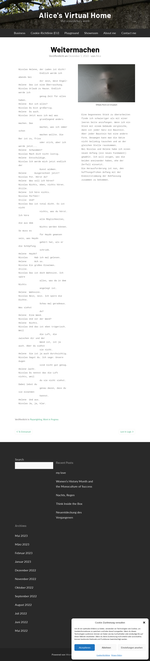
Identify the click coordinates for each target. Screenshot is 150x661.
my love (61, 472)
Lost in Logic (126, 431)
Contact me (128, 33)
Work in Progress (50, 419)
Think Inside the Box (69, 503)
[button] (144, 622)
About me (109, 33)
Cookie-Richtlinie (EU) (45, 33)
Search (19, 459)
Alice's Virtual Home (75, 14)
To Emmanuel (24, 431)
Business (19, 33)
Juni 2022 (21, 622)
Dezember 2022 (25, 570)
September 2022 (26, 596)
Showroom (91, 33)
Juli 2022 (21, 613)
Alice (98, 55)
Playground (71, 33)
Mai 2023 (21, 535)
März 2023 (22, 544)
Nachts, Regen (65, 495)
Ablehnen (106, 647)
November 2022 (25, 579)
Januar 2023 (23, 561)
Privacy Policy (116, 655)
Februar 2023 (24, 553)
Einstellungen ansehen (132, 647)
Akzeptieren (84, 647)
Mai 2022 (21, 630)
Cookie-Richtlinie (103, 655)
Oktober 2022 (24, 587)
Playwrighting (36, 419)
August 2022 (23, 604)
